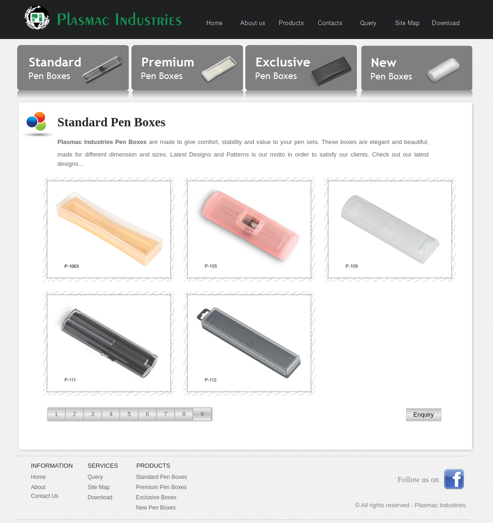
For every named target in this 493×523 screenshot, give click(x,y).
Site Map (99, 487)
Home (38, 477)
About (38, 487)
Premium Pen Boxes (161, 487)
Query (95, 477)
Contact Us (45, 496)
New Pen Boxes (156, 507)
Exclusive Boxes (156, 497)
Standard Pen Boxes (161, 477)
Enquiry (424, 414)
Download (100, 497)
